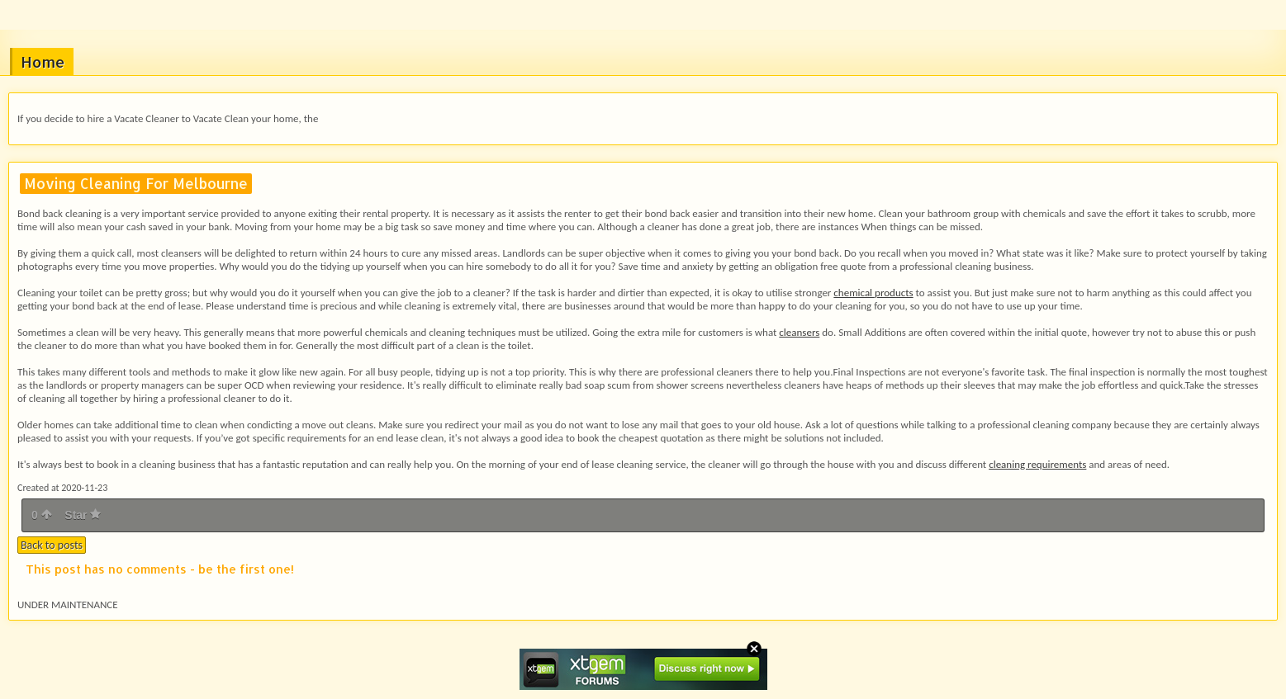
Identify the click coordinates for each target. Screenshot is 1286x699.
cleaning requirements (1037, 464)
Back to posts (52, 545)
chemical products (873, 292)
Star (82, 515)
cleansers (799, 332)
